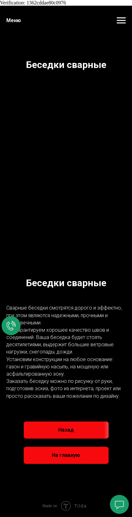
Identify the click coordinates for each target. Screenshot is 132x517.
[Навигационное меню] (121, 20)
